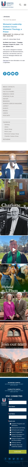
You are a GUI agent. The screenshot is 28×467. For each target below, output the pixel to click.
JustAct (6, 106)
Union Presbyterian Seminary (7, 4)
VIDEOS (5, 113)
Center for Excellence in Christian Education (17, 435)
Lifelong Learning (16, 442)
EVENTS (5, 108)
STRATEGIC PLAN (8, 96)
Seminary (7, 124)
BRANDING (6, 101)
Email (10, 399)
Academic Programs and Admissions (18, 424)
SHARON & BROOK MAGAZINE (12, 103)
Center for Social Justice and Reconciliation (17, 439)
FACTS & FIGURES (8, 91)
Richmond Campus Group (11, 134)
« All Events (6, 16)
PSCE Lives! (7, 131)
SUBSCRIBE (17, 451)
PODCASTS (6, 115)
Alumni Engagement (16, 432)
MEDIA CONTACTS (8, 86)
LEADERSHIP (7, 89)
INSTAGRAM (6, 139)
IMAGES (5, 110)
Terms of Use (17, 462)
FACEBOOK (6, 122)
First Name (12, 406)
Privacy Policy (11, 462)
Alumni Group (8, 129)
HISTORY (5, 98)
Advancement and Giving (18, 427)
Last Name (12, 413)
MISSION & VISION (8, 94)
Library (6, 127)
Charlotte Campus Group (11, 136)
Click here (5, 60)
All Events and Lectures (17, 430)
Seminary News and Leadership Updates (16, 445)
